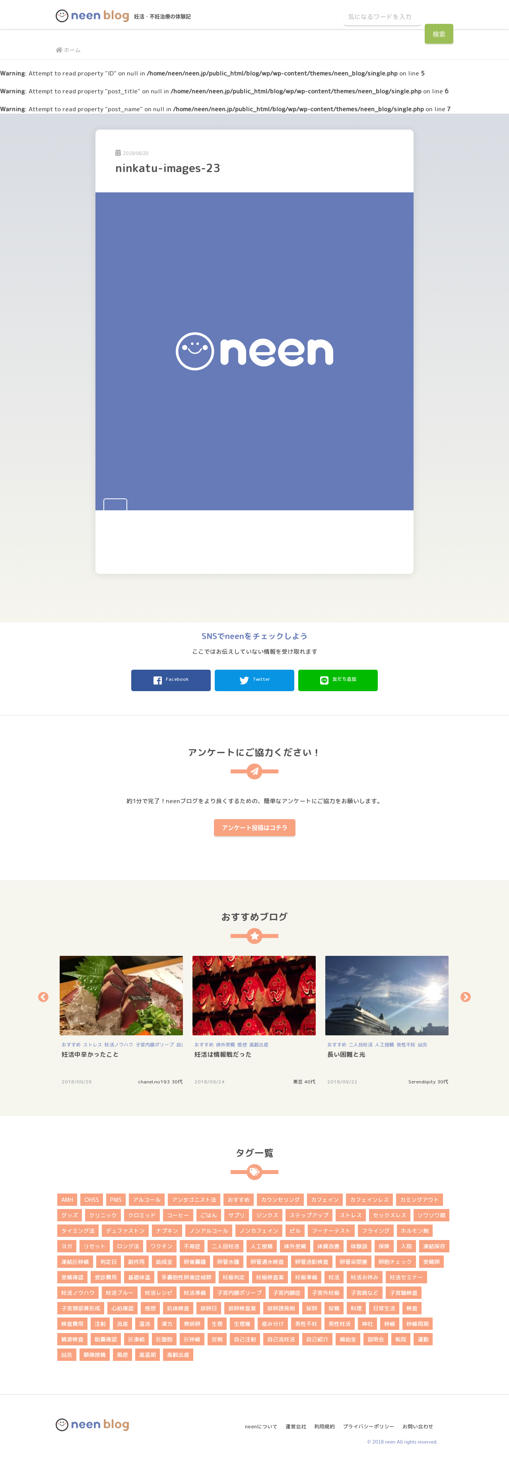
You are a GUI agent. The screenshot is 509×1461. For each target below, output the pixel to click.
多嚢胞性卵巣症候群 (186, 1275)
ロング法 (128, 1244)
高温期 (147, 1352)
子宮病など (365, 1290)
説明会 (375, 1337)
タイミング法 (78, 1228)
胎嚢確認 (106, 1337)
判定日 (108, 1259)
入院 (406, 1244)
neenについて (252, 1420)
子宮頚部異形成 (80, 1306)
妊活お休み (365, 1275)
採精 (334, 1306)
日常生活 (384, 1306)
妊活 (334, 1275)
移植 (389, 1321)
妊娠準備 (306, 1275)
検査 (412, 1306)
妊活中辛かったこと (90, 1052)
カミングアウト (419, 1197)
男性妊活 (339, 1321)
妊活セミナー (406, 1275)
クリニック (103, 1213)
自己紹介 (317, 1337)
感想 (242, 1042)
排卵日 (208, 1306)
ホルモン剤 (415, 1228)
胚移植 (192, 1337)
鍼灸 (422, 1042)
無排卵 (192, 1321)
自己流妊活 (281, 1337)
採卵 (311, 1306)
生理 (217, 1321)
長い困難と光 (346, 1052)
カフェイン (325, 1197)
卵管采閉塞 (353, 1259)
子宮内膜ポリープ (155, 1042)
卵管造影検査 (311, 1259)
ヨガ (66, 1244)
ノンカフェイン (258, 1228)
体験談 (359, 1244)
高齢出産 (258, 1042)
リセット (95, 1244)
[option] (122, 1017)
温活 (144, 1321)
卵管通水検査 (267, 1259)
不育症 (192, 1244)
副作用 (136, 1259)
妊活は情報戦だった (223, 1052)
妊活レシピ (159, 1290)
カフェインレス (369, 1197)
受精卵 (431, 1259)
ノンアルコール (208, 1228)
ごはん (208, 1213)
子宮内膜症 (287, 1290)
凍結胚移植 (75, 1259)
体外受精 (225, 1042)
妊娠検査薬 (270, 1275)
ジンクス (267, 1213)
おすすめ (71, 1042)
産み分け (273, 1321)
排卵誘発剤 (281, 1306)
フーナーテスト (331, 1228)
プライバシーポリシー (368, 1420)
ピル (295, 1228)
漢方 (167, 1321)
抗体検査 (178, 1306)
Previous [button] (43, 994)
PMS (116, 1197)
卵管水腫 (228, 1259)
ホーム (69, 49)
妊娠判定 (234, 1275)
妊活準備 (195, 1290)
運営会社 (290, 1420)
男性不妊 (406, 1042)
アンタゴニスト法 (194, 1197)
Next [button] (465, 994)
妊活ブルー (120, 1290)
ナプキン (167, 1228)
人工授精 (384, 1042)
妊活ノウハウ (119, 1042)
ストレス (92, 1042)
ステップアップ (308, 1213)
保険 (384, 1244)
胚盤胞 (164, 1337)
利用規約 (320, 1420)
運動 (423, 1337)
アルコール (147, 1197)
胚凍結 (136, 1337)
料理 (356, 1306)
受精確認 (72, 1275)
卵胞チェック (395, 1259)
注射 (100, 1321)
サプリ (236, 1213)
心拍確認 (122, 1306)
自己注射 (245, 1337)
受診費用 (106, 1275)
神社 (367, 1321)
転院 (400, 1337)
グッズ (69, 1213)
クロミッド (142, 1213)
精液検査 (72, 1337)
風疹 (122, 1352)
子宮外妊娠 (326, 1290)
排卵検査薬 (242, 1306)
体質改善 (328, 1244)
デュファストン (125, 1228)
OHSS (91, 1197)
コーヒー (178, 1213)
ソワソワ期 (431, 1213)
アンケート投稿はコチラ (255, 825)
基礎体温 (139, 1275)
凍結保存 (434, 1244)
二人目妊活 (361, 1042)
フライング (376, 1228)
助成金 (164, 1259)
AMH (67, 1197)
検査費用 (72, 1321)
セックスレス (389, 1213)
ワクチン (161, 1244)
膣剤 (217, 1337)
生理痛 (242, 1321)
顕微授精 (95, 1352)
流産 (122, 1321)
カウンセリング (280, 1197)
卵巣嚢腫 (195, 1259)
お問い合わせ (420, 1420)
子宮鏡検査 (404, 1290)
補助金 (348, 1337)
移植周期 (417, 1321)
